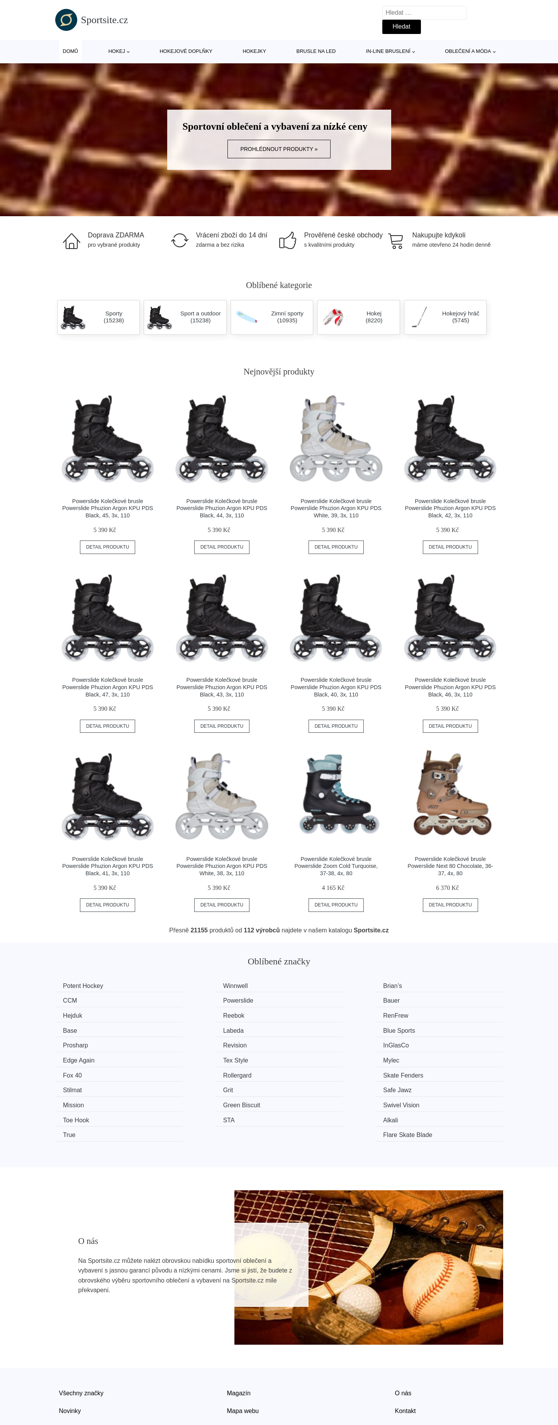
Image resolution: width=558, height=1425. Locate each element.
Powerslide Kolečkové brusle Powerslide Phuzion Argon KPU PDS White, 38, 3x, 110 (221, 866)
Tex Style (77, 1043)
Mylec (188, 1043)
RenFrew (77, 1015)
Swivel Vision (313, 1072)
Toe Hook (423, 1072)
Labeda (305, 1015)
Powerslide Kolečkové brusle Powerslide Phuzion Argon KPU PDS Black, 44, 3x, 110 (221, 508)
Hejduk (304, 1000)
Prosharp (77, 1029)
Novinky (70, 1362)
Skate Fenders (85, 1058)
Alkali (187, 1087)
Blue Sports (426, 1015)
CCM (417, 986)
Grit (300, 1058)
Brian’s (304, 986)
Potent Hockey (85, 986)
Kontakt (405, 1362)
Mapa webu (243, 1362)
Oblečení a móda (468, 51)
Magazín (239, 1345)
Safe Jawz (424, 1058)
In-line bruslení (388, 51)
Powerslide (80, 1000)
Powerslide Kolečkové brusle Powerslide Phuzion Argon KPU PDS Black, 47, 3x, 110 (107, 687)
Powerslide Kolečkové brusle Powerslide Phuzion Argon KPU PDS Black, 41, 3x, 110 (107, 866)
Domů (70, 51)
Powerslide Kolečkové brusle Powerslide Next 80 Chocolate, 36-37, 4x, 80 (450, 866)
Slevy (66, 1380)
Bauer (188, 1000)
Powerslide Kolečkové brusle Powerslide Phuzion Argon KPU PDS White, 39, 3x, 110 (336, 508)
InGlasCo (308, 1029)
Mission (75, 1072)
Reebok (420, 1000)
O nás (403, 1345)
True (301, 1087)
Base (186, 1015)
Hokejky (254, 51)
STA (70, 1087)
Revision (191, 1029)
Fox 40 (304, 1043)
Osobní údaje (245, 1380)
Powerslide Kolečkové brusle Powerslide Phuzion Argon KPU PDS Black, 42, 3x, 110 (450, 508)
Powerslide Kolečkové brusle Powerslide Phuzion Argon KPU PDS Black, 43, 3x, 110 (221, 687)
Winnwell (192, 986)
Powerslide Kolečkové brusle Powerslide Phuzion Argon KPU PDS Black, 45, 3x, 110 (107, 508)
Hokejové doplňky (185, 51)
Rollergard (424, 1043)
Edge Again (425, 1029)
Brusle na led (316, 51)
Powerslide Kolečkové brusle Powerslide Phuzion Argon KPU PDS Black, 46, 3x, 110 (450, 687)
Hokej (117, 51)
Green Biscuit (198, 1072)
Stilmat (189, 1058)
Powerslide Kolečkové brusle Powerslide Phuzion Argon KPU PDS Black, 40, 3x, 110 (336, 687)
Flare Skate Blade (434, 1087)
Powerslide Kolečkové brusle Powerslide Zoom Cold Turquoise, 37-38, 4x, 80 (336, 866)
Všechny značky (81, 1345)
